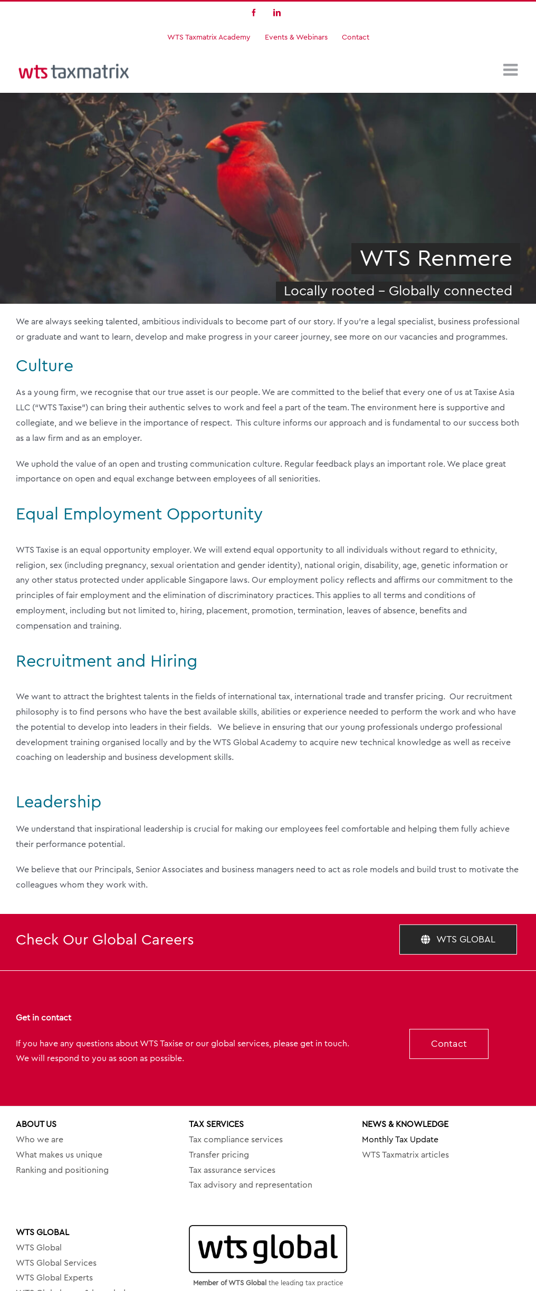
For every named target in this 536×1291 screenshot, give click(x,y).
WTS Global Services (56, 1263)
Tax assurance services (232, 1170)
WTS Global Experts (54, 1278)
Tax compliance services (236, 1139)
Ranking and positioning (62, 1170)
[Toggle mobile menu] (511, 69)
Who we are (39, 1139)
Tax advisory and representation (250, 1185)
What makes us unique (59, 1155)
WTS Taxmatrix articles (405, 1155)
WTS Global (39, 1248)
